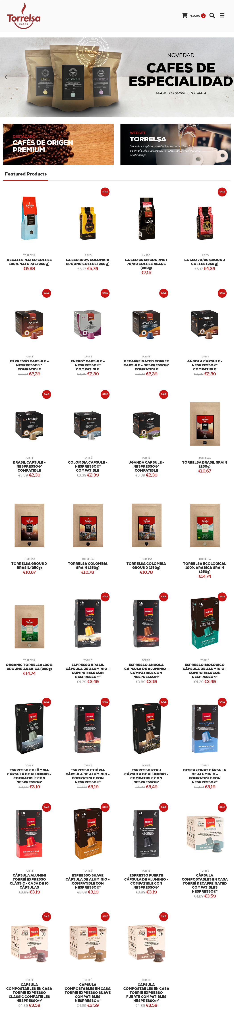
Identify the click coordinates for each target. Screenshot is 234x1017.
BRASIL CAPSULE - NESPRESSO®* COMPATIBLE (29, 466)
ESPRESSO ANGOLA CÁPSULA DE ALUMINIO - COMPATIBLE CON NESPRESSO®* (146, 671)
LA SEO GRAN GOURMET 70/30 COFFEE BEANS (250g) (146, 264)
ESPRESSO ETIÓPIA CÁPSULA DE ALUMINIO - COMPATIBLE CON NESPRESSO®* (88, 776)
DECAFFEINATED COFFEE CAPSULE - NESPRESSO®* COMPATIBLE (146, 365)
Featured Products (26, 174)
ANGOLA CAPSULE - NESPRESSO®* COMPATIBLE (204, 365)
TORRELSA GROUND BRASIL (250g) (29, 566)
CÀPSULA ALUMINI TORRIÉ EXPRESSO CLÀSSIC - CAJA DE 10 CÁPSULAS (29, 881)
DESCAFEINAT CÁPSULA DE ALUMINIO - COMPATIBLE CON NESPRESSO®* (204, 776)
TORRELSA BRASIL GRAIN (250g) (204, 464)
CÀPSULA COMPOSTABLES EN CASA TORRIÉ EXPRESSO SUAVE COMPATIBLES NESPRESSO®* (88, 993)
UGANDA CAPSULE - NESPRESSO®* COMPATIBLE (146, 466)
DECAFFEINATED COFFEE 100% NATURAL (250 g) (29, 262)
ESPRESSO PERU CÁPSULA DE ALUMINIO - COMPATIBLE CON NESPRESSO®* (146, 776)
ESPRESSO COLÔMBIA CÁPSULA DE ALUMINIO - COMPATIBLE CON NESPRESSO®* (29, 776)
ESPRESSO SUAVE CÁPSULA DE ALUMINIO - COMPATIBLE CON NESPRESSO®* (88, 881)
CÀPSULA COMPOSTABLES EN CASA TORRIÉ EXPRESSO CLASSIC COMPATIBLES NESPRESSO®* (29, 993)
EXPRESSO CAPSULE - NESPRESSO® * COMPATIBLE (29, 365)
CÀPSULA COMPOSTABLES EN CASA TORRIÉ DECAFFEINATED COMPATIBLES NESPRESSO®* (205, 883)
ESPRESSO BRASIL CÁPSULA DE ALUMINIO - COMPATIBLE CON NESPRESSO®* (88, 671)
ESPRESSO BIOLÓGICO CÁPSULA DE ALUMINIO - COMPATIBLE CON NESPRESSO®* (205, 671)
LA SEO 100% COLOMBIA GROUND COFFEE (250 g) (88, 262)
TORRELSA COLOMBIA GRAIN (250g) (88, 566)
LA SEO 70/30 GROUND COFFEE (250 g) (204, 262)
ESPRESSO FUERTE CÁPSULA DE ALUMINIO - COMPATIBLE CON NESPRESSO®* (146, 881)
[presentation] (5, 77)
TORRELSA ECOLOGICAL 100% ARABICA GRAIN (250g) (204, 568)
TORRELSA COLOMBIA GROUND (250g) (146, 566)
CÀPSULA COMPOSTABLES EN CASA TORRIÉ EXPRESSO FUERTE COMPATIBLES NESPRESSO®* (146, 993)
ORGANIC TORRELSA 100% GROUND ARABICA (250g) (29, 667)
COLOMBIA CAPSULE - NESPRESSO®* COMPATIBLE (88, 466)
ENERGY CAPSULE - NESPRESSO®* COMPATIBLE (88, 365)
